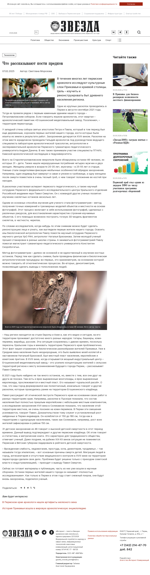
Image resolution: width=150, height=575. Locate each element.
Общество (49, 38)
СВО (53, 14)
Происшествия (81, 38)
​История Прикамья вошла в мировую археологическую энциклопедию (44, 506)
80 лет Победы (15, 14)
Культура (96, 38)
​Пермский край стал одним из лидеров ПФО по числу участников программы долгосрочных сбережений (130, 187)
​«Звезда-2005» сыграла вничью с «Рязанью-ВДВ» (130, 141)
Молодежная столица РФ (36, 14)
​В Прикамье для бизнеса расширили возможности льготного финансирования (127, 96)
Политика (35, 38)
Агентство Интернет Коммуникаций (134, 559)
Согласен (131, 4)
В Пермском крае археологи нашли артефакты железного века (39, 500)
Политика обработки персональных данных (102, 535)
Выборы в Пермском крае (69, 14)
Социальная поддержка (94, 14)
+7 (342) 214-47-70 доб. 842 (133, 546)
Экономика (64, 38)
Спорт (108, 38)
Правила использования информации (103, 530)
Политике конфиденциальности (104, 4)
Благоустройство (133, 14)
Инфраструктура (115, 14)
